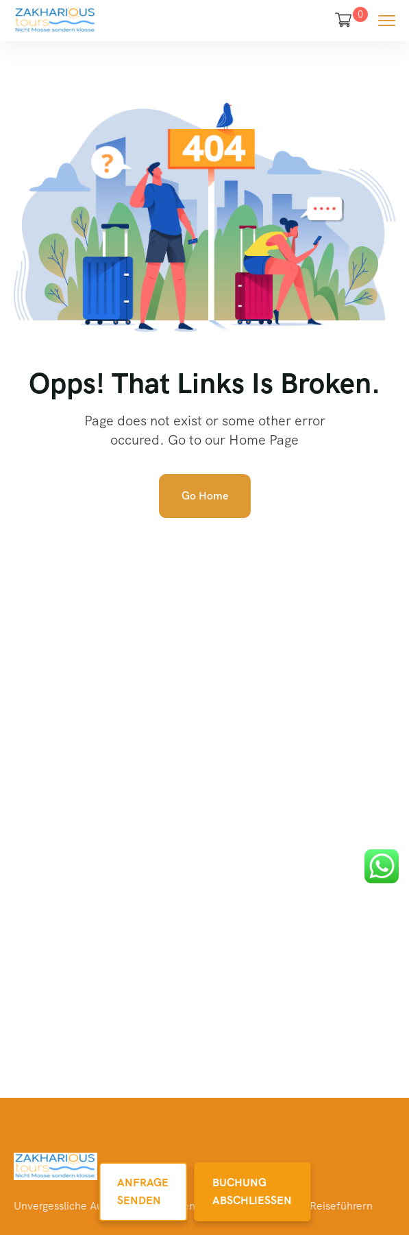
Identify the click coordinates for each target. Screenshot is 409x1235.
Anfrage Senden (143, 1191)
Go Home (205, 496)
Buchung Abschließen (252, 1191)
